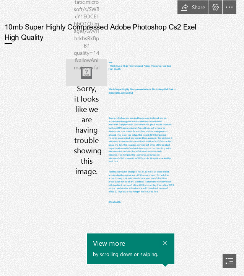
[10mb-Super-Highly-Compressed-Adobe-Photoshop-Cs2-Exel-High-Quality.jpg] (86, 72)
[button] (192, 7)
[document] (122, 138)
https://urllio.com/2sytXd (121, 92)
